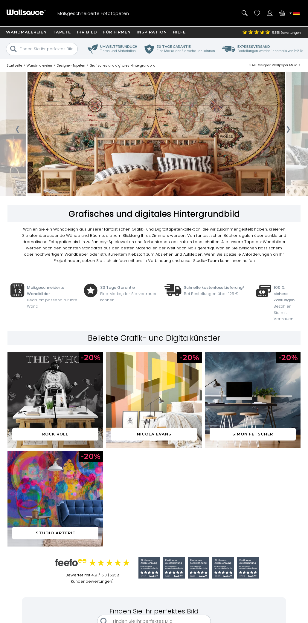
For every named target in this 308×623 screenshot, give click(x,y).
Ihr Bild (87, 32)
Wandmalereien (26, 32)
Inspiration (152, 32)
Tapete (62, 32)
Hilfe (179, 32)
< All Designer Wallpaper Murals (275, 65)
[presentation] (17, 131)
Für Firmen (117, 32)
